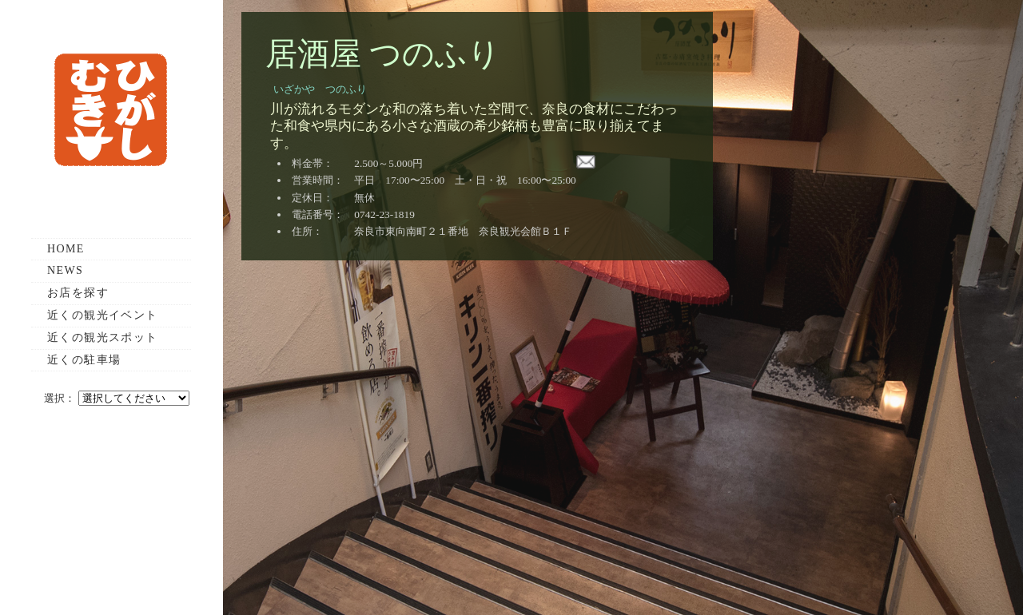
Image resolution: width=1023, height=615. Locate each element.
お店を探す (78, 293)
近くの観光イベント (102, 315)
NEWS (65, 270)
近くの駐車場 (84, 360)
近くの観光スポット (102, 337)
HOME (66, 249)
